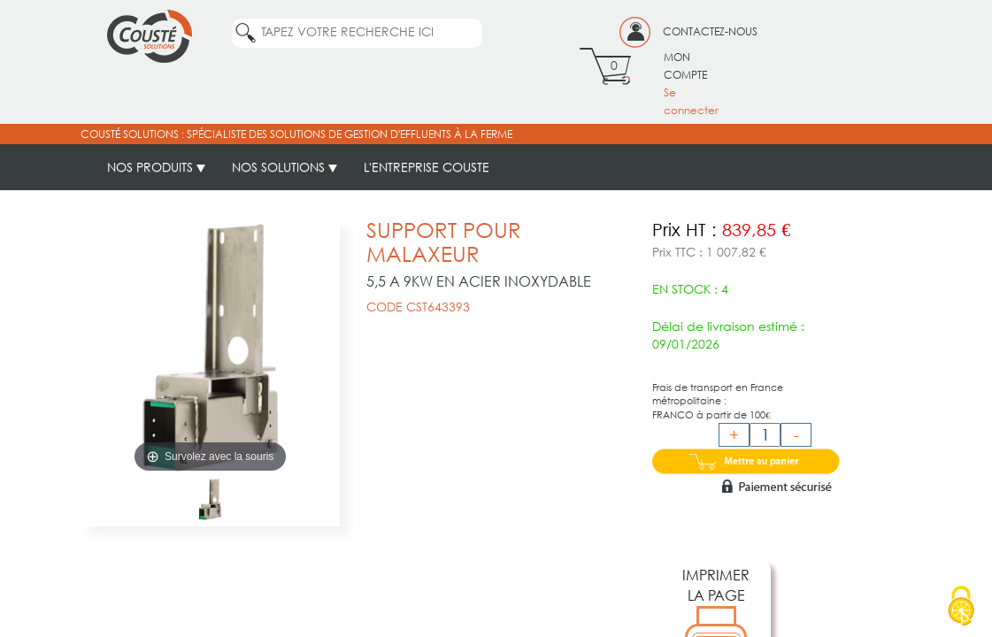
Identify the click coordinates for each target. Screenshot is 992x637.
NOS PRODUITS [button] (156, 166)
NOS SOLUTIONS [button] (284, 166)
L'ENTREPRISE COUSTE (426, 166)
